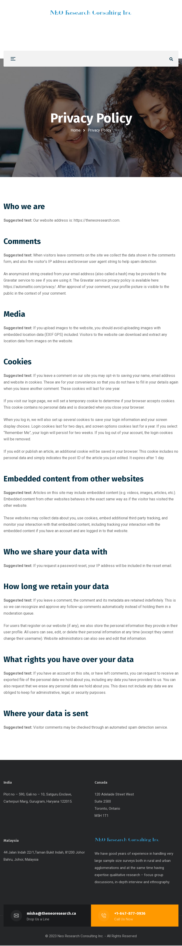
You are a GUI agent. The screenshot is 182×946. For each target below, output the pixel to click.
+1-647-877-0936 (130, 914)
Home (76, 130)
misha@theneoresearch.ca (51, 914)
